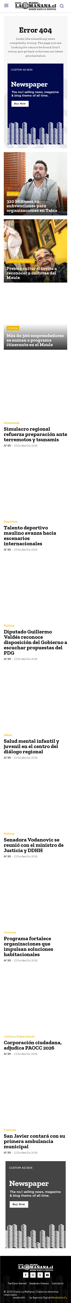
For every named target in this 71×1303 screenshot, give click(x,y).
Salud (8, 735)
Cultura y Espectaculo (21, 261)
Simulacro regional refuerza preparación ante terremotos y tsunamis (35, 434)
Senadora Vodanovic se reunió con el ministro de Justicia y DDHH (34, 845)
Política (9, 625)
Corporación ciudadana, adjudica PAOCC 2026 (33, 1045)
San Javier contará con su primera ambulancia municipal (34, 1141)
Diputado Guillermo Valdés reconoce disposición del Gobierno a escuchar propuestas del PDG (35, 642)
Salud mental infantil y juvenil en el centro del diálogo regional (31, 746)
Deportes (11, 521)
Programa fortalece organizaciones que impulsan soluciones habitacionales (28, 946)
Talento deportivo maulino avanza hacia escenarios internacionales (30, 535)
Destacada (11, 423)
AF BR (7, 445)
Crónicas (13, 193)
